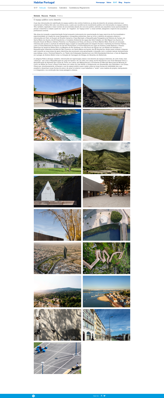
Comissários (52, 8)
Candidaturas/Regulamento (79, 8)
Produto (52, 16)
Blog (120, 2)
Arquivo (127, 2)
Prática (60, 16)
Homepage (100, 2)
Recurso (45, 16)
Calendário (63, 8)
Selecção (42, 8)
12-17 (115, 2)
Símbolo (37, 16)
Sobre (109, 2)
